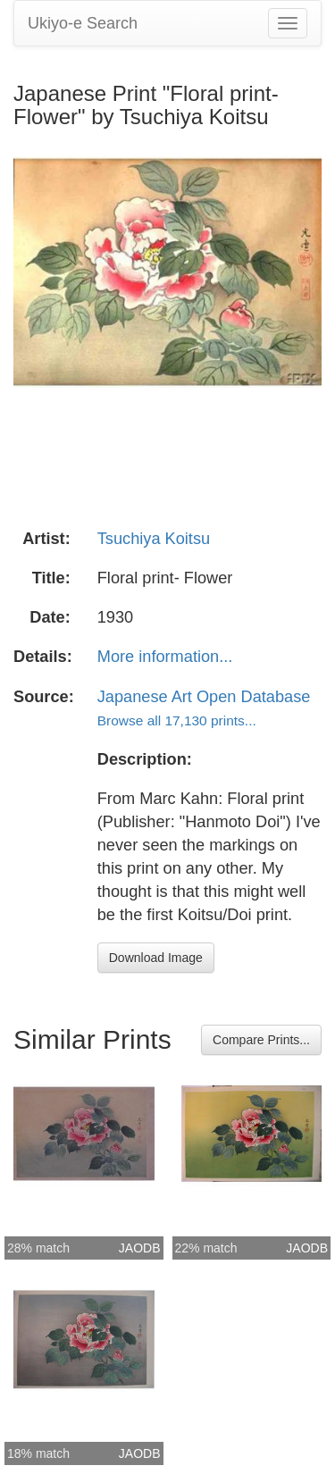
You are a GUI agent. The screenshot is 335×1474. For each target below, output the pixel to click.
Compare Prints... (261, 1040)
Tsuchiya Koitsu (153, 539)
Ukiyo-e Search (83, 23)
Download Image (156, 958)
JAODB (140, 1248)
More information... (165, 657)
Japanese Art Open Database (204, 697)
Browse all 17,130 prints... (176, 720)
